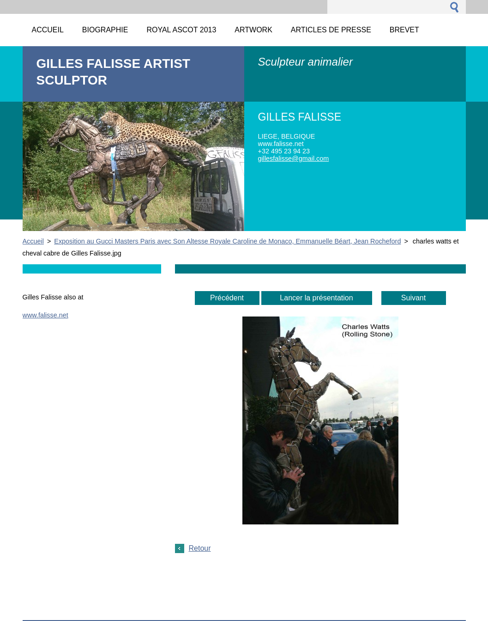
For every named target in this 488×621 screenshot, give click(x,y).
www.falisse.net (45, 315)
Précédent (227, 298)
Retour (200, 548)
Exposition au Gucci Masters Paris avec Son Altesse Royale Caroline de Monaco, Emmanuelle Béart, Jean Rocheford (227, 241)
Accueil (33, 241)
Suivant (413, 298)
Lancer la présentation (316, 298)
